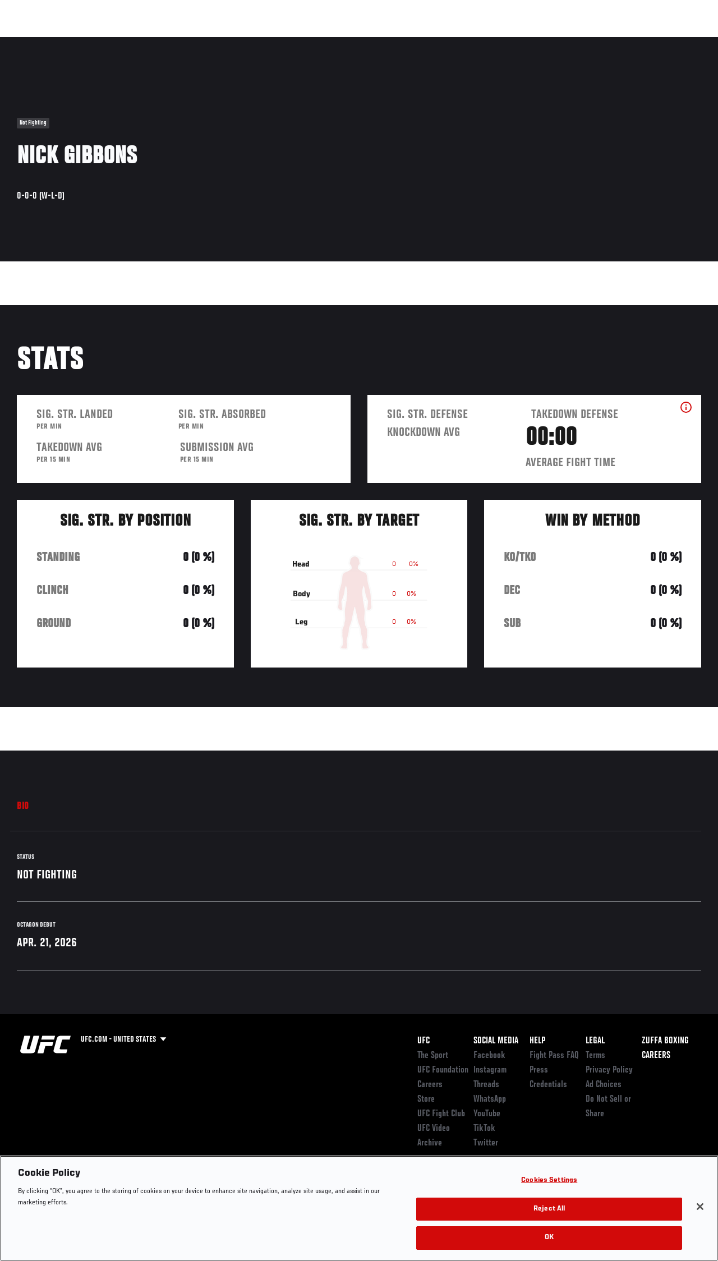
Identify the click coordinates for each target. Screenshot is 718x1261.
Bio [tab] (23, 807)
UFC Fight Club (441, 1114)
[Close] (700, 1206)
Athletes (128, 42)
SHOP (650, 42)
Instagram (490, 1070)
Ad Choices (604, 1085)
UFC (423, 1041)
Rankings (78, 42)
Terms (595, 1056)
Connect (502, 42)
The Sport (432, 1056)
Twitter (485, 1143)
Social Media (495, 1041)
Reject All (549, 1209)
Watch (547, 42)
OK (549, 1237)
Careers (430, 1085)
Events (30, 42)
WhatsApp (489, 1099)
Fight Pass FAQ (554, 1056)
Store (426, 1099)
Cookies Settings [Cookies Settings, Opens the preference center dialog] (549, 1180)
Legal (595, 1041)
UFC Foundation (442, 1070)
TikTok (484, 1129)
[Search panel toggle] (681, 42)
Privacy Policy (609, 1070)
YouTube (486, 1114)
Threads (486, 1085)
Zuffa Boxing (601, 42)
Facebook (489, 1056)
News (172, 42)
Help (537, 1041)
